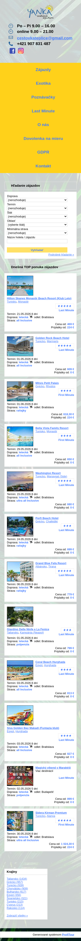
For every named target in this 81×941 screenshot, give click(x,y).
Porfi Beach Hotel (47, 518)
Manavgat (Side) (57, 476)
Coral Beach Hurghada (50, 662)
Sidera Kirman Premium (51, 812)
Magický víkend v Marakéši (53, 767)
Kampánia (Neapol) (32, 632)
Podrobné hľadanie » (61, 254)
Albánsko (41, 566)
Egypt (39, 665)
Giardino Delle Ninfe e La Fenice (28, 629)
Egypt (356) (14, 895)
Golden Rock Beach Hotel (52, 338)
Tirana (52, 566)
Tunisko (11, 301)
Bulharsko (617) (16, 891)
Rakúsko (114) (16, 908)
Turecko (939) (15, 885)
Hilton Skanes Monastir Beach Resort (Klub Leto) (39, 298)
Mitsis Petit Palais (47, 383)
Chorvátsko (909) (17, 888)
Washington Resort (48, 473)
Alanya (51, 816)
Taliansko (12, 632)
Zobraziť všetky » (17, 915)
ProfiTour (68, 934)
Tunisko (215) (15, 901)
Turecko (40, 341)
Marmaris (52, 341)
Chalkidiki (52, 521)
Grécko (39, 386)
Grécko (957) (15, 882)
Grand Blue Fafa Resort (50, 563)
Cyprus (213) (15, 904)
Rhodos (50, 386)
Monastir (23, 301)
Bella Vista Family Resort (51, 428)
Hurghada (50, 665)
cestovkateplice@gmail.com (45, 38)
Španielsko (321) (17, 898)
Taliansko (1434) (17, 878)
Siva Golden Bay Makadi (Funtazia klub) (33, 728)
